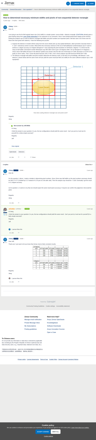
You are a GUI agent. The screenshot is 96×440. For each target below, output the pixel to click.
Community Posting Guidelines (35, 306)
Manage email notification (33, 319)
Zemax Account (62, 359)
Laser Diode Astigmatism (30, 36)
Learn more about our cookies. (80, 427)
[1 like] (15, 229)
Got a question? (27, 9)
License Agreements (33, 359)
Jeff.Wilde (12, 209)
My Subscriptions (30, 326)
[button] (2, 4)
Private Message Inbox (32, 323)
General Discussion (15, 9)
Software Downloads (54, 326)
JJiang (11, 26)
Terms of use (44, 359)
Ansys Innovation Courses (56, 329)
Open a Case (51, 332)
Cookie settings (50, 306)
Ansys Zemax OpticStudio (55, 319)
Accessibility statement (63, 306)
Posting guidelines (30, 329)
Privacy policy (22, 359)
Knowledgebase (52, 323)
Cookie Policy (53, 359)
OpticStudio (12, 152)
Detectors (21, 152)
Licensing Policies (73, 359)
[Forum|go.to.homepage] (9, 3)
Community (5, 9)
